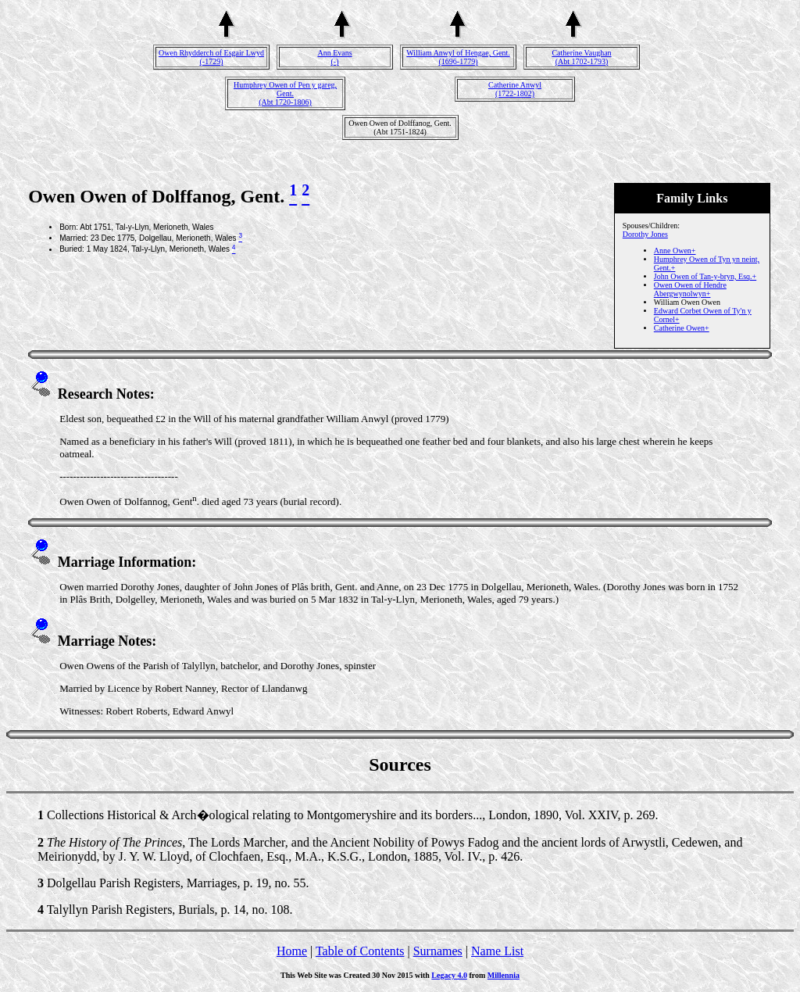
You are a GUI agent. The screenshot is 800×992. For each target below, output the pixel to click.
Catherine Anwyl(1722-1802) (514, 89)
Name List (497, 951)
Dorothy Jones (645, 234)
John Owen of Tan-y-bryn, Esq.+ (705, 276)
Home (292, 951)
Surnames (437, 951)
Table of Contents (360, 951)
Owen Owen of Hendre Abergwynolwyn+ (690, 289)
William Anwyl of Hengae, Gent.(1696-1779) (457, 57)
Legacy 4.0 (449, 975)
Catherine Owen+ (681, 328)
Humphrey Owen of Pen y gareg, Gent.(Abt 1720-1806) (285, 93)
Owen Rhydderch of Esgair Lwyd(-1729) (211, 57)
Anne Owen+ (675, 250)
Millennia (504, 975)
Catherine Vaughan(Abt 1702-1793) (581, 57)
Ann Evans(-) (334, 57)
